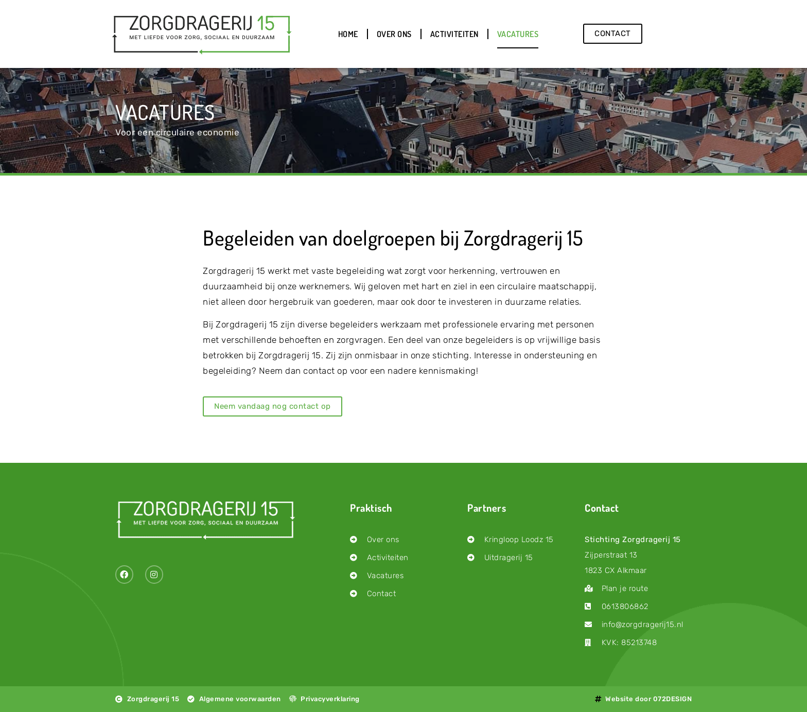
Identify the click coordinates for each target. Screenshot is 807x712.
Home (348, 34)
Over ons (394, 34)
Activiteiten (454, 34)
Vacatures (518, 34)
